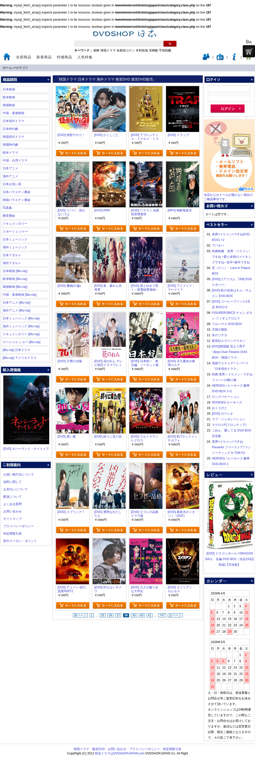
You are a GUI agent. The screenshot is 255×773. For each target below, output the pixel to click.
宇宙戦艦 (165, 50)
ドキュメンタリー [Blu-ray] (21, 334)
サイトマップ (12, 519)
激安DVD (98, 749)
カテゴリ (22, 68)
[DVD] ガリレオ (222, 413)
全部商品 (23, 57)
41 (149, 615)
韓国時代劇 (10, 144)
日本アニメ (10, 168)
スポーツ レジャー (15, 231)
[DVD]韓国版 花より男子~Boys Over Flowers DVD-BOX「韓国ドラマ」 (230, 352)
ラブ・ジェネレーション (229, 419)
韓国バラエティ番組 (16, 200)
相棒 (96, 50)
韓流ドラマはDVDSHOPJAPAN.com (120, 753)
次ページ (175, 615)
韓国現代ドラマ (13, 137)
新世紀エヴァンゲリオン (229, 341)
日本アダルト (12, 255)
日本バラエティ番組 (16, 192)
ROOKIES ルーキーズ (227, 402)
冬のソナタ (219, 335)
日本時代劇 (10, 129)
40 (141, 615)
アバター (218, 245)
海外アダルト (12, 263)
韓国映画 (9, 105)
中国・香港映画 (13, 113)
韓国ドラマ (108, 50)
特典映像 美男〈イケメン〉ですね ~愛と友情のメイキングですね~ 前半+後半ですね (232, 256)
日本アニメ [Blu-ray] (16, 302)
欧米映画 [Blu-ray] (15, 279)
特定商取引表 (12, 533)
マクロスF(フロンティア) (229, 425)
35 (102, 615)
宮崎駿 (153, 50)
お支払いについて (15, 489)
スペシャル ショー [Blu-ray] (21, 342)
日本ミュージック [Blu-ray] (21, 318)
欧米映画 (9, 97)
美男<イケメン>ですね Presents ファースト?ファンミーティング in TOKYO (231, 447)
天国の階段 (219, 329)
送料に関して (12, 482)
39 (133, 615)
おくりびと (219, 408)
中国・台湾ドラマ (15, 160)
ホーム (7, 68)
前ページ (80, 615)
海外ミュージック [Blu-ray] (21, 326)
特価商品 (64, 57)
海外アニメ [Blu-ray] (16, 310)
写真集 (7, 208)
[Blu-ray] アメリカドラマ (19, 358)
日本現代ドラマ (13, 121)
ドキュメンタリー (15, 223)
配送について (12, 496)
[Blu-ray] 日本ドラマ (16, 350)
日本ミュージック (15, 239)
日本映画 (9, 89)
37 (118, 615)
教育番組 (9, 216)
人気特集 (85, 57)
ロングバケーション (225, 397)
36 (110, 615)
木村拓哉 (142, 50)
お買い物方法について (18, 474)
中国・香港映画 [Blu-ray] (19, 294)
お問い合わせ (12, 511)
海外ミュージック (15, 247)
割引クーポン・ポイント (20, 541)
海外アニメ (10, 176)
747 (162, 615)
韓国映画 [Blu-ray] (15, 287)
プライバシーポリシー (18, 526)
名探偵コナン (126, 50)
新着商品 (44, 57)
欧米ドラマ (10, 152)
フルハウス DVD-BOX (227, 324)
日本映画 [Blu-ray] (15, 271)
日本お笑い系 (12, 184)
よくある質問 (12, 504)
